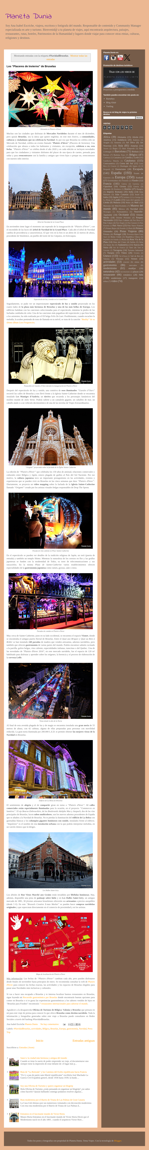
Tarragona (117, 250)
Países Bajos (111, 228)
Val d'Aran (123, 256)
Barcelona (120, 151)
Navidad (83, 1028)
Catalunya (130, 160)
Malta (128, 202)
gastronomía (72, 1028)
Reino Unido (116, 237)
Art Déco (130, 142)
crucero (126, 262)
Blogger (117, 1140)
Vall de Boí (135, 256)
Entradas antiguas (84, 1040)
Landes (117, 200)
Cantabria (117, 157)
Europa (62, 1028)
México (122, 209)
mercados (133, 265)
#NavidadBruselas (22, 1028)
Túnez (124, 253)
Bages (115, 148)
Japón (115, 197)
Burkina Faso (119, 155)
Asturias (134, 146)
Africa (106, 136)
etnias (137, 262)
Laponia (136, 200)
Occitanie (124, 214)
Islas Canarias (121, 194)
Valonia (106, 259)
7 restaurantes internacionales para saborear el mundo (64, 1003)
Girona (123, 186)
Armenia (117, 142)
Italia (105, 197)
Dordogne (124, 166)
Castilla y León (132, 157)
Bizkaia (135, 151)
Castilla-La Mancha (111, 161)
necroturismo (125, 272)
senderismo (116, 278)
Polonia (106, 234)
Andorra (136, 140)
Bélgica (45, 1028)
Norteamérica (122, 212)
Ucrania (137, 253)
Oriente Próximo (123, 217)
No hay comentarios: (50, 1024)
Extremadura (113, 180)
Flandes (135, 180)
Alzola (135, 137)
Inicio (39, 1040)
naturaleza (108, 271)
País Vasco (117, 225)
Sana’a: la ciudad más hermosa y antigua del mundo (43, 1058)
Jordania (126, 197)
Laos (128, 200)
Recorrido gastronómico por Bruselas (40, 997)
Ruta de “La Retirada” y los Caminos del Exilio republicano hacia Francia (53, 1072)
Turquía (110, 253)
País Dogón (120, 223)
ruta (141, 274)
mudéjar (132, 268)
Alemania (121, 137)
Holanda (106, 189)
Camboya (106, 158)
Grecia (136, 186)
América (107, 140)
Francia (107, 183)
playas (136, 271)
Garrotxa (136, 184)
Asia (120, 145)
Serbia (132, 242)
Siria (141, 242)
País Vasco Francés (135, 225)
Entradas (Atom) (26, 1047)
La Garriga (136, 197)
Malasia (116, 202)
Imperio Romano (115, 192)
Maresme (107, 206)
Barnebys (110, 98)
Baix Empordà (128, 148)
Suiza (105, 247)
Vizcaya (119, 259)
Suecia (137, 245)
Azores (105, 149)
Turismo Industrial (135, 250)
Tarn (131, 247)
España (116, 173)
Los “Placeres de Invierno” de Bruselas (31, 66)
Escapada (138, 169)
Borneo (106, 155)
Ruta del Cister (119, 242)
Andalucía (121, 140)
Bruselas (54, 1028)
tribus (105, 281)
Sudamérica (123, 245)
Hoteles (127, 189)
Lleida (106, 202)
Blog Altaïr (111, 102)
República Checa (133, 237)
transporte (133, 278)
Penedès (123, 228)
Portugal (117, 234)
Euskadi (139, 177)
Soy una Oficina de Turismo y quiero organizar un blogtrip (46, 1086)
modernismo (110, 268)
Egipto (135, 166)
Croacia (113, 166)
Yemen (134, 259)
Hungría (139, 189)
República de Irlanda (110, 240)
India (131, 192)
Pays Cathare (123, 220)
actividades (36, 1028)
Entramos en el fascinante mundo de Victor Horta (42, 1114)
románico (127, 275)
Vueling (109, 106)
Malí (136, 202)
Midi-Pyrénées (121, 206)
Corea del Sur (126, 163)
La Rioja (106, 200)
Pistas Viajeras (128, 231)
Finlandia (125, 181)
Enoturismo (120, 169)
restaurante (109, 274)
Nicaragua (107, 212)
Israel (137, 194)
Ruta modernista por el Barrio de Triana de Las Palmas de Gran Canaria (52, 1100)
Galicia (124, 184)
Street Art (110, 245)
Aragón (106, 142)
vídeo (114, 281)
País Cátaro (108, 223)
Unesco (107, 255)
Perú (130, 228)
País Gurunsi (132, 223)
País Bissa (136, 220)
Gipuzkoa (107, 186)
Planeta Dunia (28, 16)
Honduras (117, 189)
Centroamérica (109, 163)
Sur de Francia (119, 248)
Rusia (124, 239)
